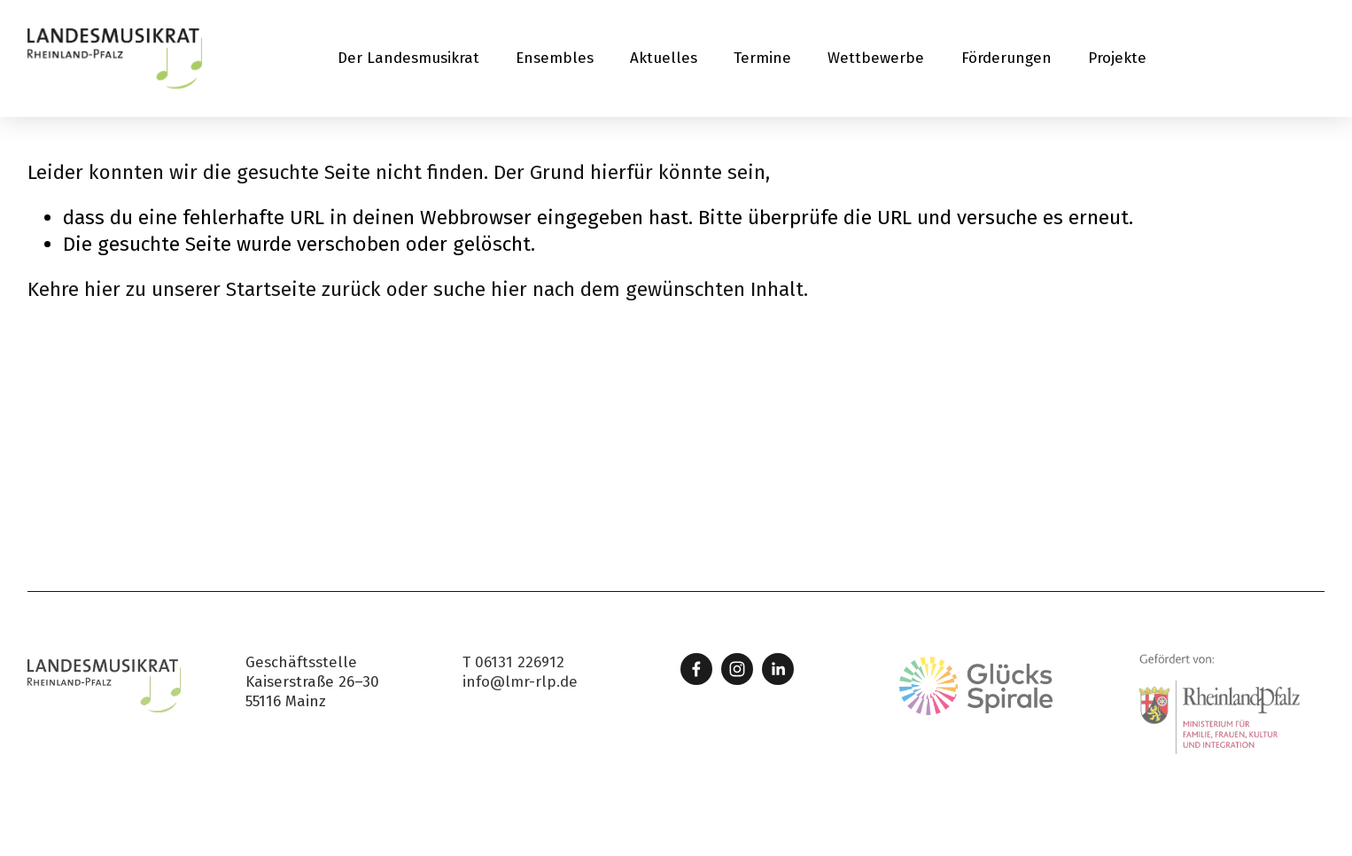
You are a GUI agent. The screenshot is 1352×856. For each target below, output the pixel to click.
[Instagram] (737, 669)
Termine (762, 58)
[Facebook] (696, 669)
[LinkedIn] (778, 669)
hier (102, 289)
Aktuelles (663, 58)
